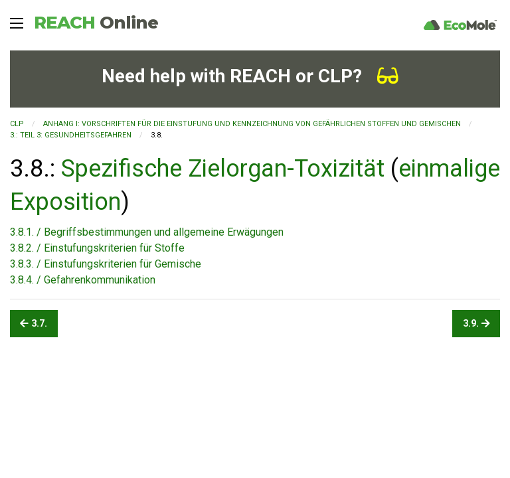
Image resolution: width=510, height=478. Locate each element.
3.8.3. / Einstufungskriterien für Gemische (105, 264)
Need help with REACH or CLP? (250, 76)
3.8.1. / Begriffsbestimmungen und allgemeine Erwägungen (147, 232)
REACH (96, 22)
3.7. (33, 323)
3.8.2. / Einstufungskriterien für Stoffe (97, 248)
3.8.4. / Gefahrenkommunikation (82, 280)
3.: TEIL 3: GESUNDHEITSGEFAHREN (70, 135)
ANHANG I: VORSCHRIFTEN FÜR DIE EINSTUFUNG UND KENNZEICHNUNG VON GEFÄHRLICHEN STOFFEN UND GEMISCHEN (252, 124)
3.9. (476, 323)
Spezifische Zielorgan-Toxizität (222, 169)
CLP (17, 124)
